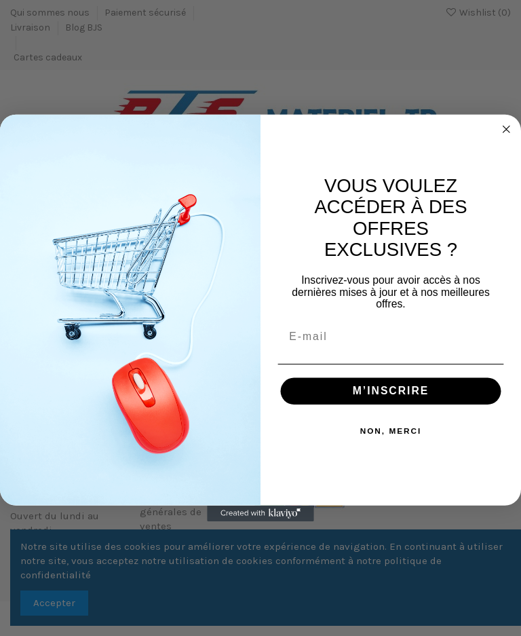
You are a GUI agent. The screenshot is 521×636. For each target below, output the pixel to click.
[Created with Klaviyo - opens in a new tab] (260, 514)
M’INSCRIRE (391, 390)
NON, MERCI (391, 431)
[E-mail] (391, 337)
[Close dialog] (507, 129)
